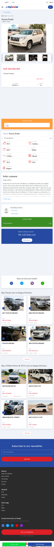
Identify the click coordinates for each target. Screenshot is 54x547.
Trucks (3, 497)
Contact (3, 484)
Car (6, 16)
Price (7, 124)
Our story (3, 481)
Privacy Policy (5, 476)
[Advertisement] (27, 104)
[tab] (27, 73)
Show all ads (14, 210)
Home (2, 16)
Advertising (4, 479)
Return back (6, 12)
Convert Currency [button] (8, 73)
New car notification (27, 532)
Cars (2, 492)
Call (50, 138)
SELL (50, 7)
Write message (14, 213)
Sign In (51, 2)
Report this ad (40, 79)
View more (27, 359)
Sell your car (27, 240)
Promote (14, 79)
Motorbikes (4, 494)
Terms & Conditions (6, 473)
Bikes (2, 508)
